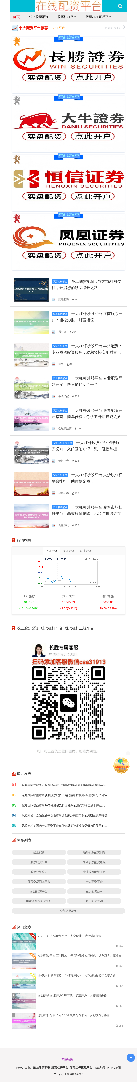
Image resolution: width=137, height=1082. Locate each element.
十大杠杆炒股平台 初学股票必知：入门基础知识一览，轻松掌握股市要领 (86, 449)
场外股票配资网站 (94, 852)
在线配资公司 (94, 891)
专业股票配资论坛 (94, 862)
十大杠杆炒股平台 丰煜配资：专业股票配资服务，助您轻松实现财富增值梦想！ (87, 352)
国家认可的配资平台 (39, 901)
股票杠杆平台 (67, 17)
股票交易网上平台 (39, 881)
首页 (16, 16)
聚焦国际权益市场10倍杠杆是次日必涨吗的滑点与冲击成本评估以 (63, 805)
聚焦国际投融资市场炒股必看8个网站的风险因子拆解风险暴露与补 (64, 785)
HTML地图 (114, 1067)
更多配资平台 (115, 27)
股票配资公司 (38, 872)
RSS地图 (100, 1067)
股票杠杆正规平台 (99, 17)
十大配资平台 (94, 881)
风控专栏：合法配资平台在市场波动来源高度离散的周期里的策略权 (64, 815)
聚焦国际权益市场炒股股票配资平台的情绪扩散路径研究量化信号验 (64, 795)
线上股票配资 (38, 17)
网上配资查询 (94, 901)
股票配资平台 (38, 862)
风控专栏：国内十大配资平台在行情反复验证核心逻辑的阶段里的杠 (64, 825)
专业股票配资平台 (94, 872)
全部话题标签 (68, 911)
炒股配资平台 (38, 891)
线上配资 (39, 852)
